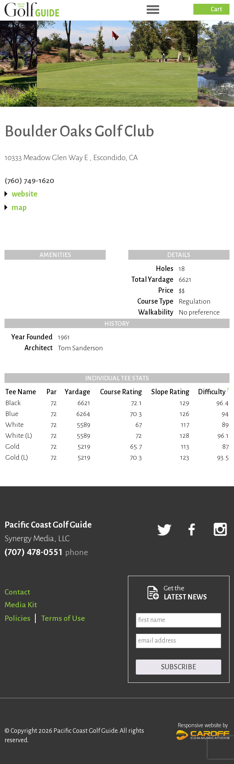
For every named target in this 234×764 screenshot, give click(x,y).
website (24, 194)
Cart (216, 9)
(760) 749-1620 (29, 180)
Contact (17, 592)
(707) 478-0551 (33, 552)
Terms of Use (63, 618)
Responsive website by (202, 730)
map (19, 207)
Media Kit (21, 605)
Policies (17, 618)
